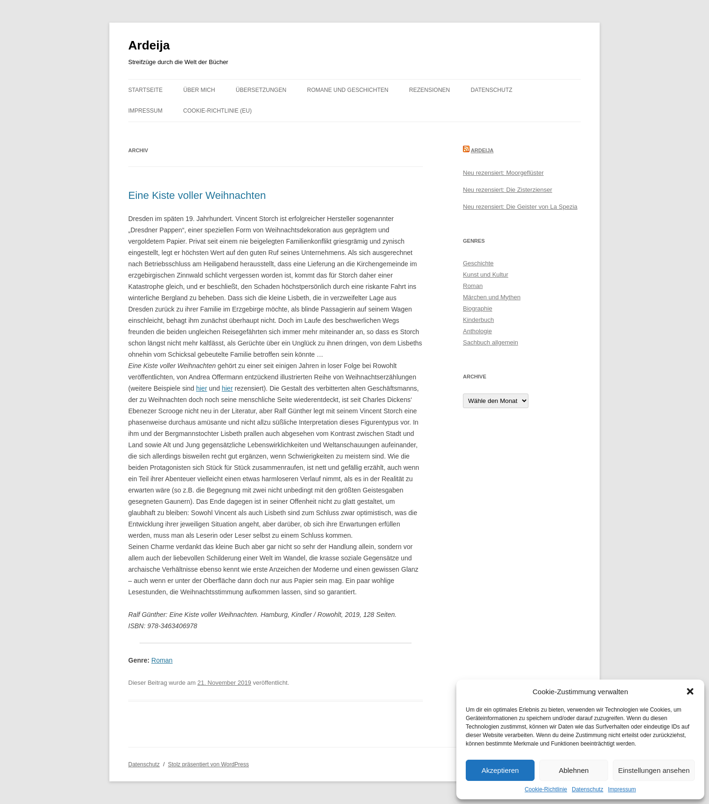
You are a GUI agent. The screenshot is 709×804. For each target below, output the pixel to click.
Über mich (199, 90)
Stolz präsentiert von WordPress (208, 764)
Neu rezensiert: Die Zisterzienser (507, 189)
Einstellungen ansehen (654, 770)
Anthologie (477, 331)
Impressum (622, 789)
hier (201, 388)
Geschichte (478, 263)
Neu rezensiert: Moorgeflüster (503, 172)
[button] (690, 691)
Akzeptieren (500, 770)
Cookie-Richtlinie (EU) (217, 110)
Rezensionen (429, 90)
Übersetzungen (261, 90)
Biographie (477, 308)
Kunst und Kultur (485, 274)
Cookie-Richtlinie (546, 789)
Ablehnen (573, 770)
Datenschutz (587, 789)
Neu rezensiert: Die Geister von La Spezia (520, 206)
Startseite (145, 90)
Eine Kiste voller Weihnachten (197, 195)
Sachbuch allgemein (490, 342)
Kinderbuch (478, 319)
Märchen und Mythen (491, 297)
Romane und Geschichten (347, 90)
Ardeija (149, 45)
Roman (162, 660)
